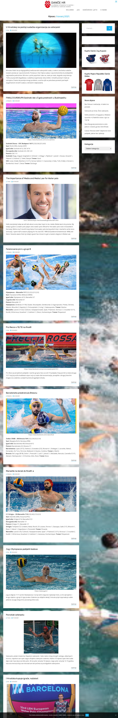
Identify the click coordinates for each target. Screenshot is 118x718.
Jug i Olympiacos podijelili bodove (22, 547)
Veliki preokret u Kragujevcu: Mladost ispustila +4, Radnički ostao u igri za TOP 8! (97, 115)
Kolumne (78, 5)
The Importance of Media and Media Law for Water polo (32, 176)
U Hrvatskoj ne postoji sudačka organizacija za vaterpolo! (33, 25)
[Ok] (116, 715)
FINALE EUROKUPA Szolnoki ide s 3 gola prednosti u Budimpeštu (36, 96)
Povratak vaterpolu (15, 613)
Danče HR (20, 3)
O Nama (112, 5)
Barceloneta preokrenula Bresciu (21, 391)
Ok (87, 715)
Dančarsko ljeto (98, 5)
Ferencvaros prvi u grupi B (18, 247)
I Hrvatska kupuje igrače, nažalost (22, 676)
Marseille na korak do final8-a (20, 469)
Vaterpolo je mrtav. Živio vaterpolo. (97, 109)
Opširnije (73, 85)
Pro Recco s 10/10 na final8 (18, 325)
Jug (86, 5)
